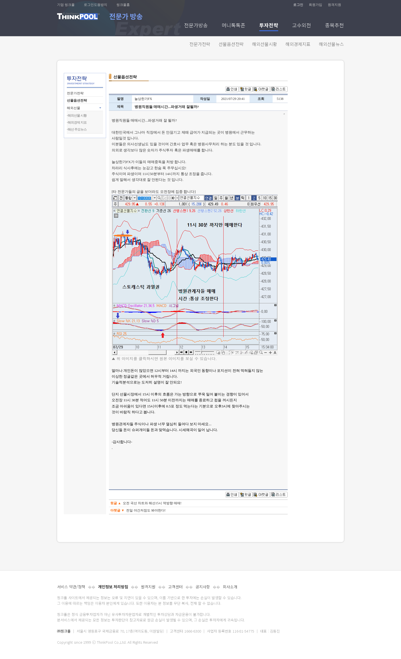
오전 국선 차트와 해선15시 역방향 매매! (152, 503)
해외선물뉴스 (331, 44)
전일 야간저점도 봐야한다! (146, 510)
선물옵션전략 (231, 44)
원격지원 (334, 5)
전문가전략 (199, 44)
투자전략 (268, 26)
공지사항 (202, 586)
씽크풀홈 (123, 5)
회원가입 (315, 5)
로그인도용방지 (95, 5)
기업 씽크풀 (66, 5)
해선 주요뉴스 (77, 129)
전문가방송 (196, 26)
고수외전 (301, 26)
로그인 (298, 5)
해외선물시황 (264, 44)
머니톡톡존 (233, 26)
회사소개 (230, 586)
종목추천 (334, 26)
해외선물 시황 (77, 115)
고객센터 (175, 586)
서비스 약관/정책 (71, 586)
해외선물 (73, 108)
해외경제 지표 (77, 122)
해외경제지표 (297, 44)
